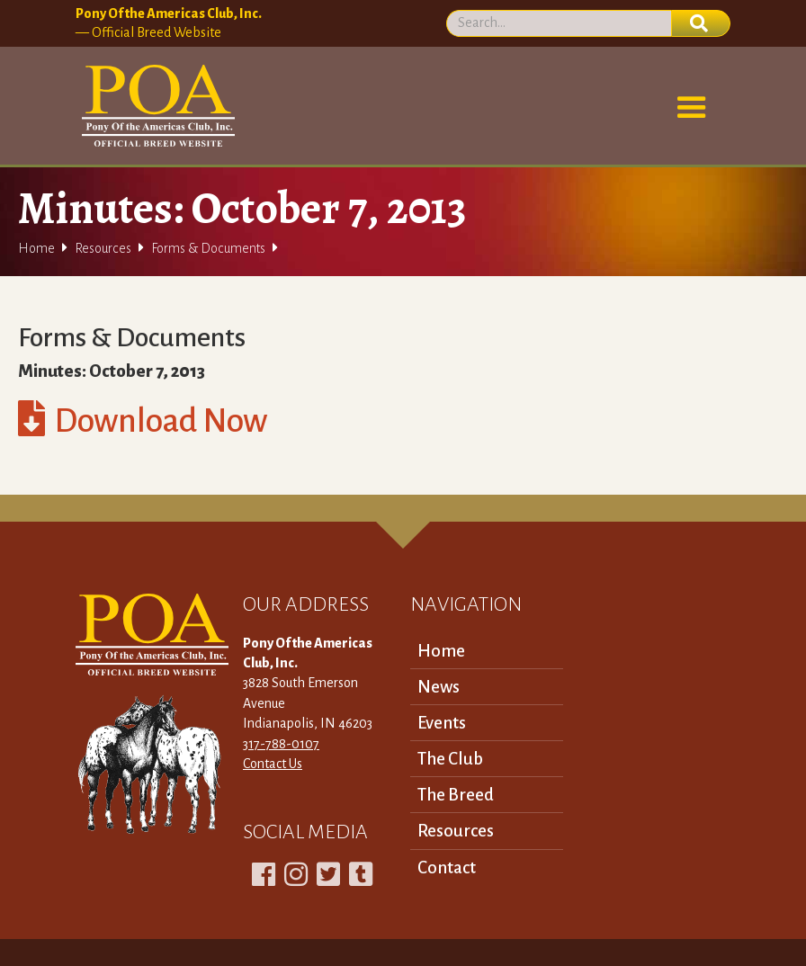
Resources (103, 248)
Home (36, 248)
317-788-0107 (281, 744)
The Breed (455, 794)
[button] (691, 108)
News (438, 686)
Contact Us (272, 763)
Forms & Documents (208, 248)
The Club (450, 758)
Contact (446, 867)
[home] (155, 106)
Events (441, 722)
